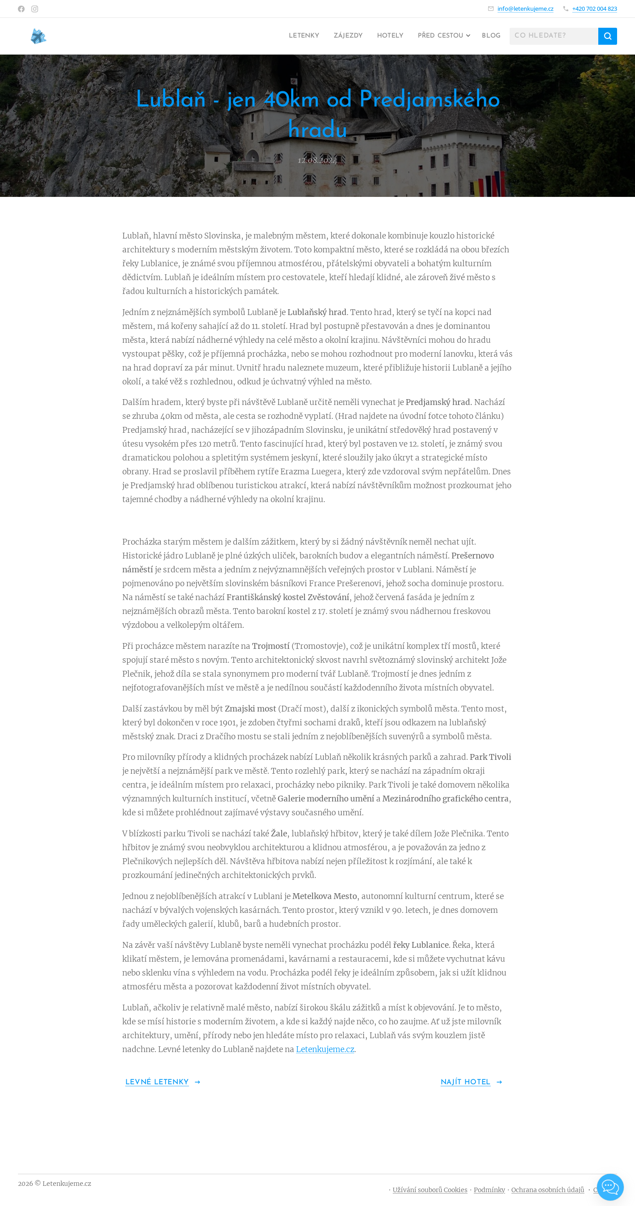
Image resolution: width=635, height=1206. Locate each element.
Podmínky (489, 1190)
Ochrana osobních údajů (547, 1190)
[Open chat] (610, 1187)
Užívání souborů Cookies (430, 1190)
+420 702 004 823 (594, 8)
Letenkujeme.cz (325, 1049)
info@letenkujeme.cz (525, 8)
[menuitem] (288, 36)
